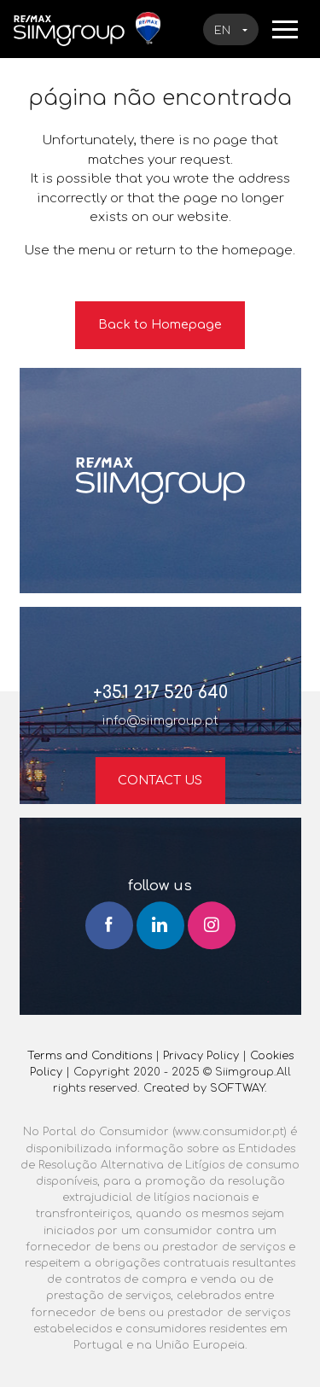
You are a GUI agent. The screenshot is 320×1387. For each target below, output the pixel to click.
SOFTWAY (237, 1088)
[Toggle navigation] (285, 28)
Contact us (160, 780)
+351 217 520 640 (160, 693)
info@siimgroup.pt (160, 720)
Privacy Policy (201, 1056)
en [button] (224, 31)
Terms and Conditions (89, 1056)
